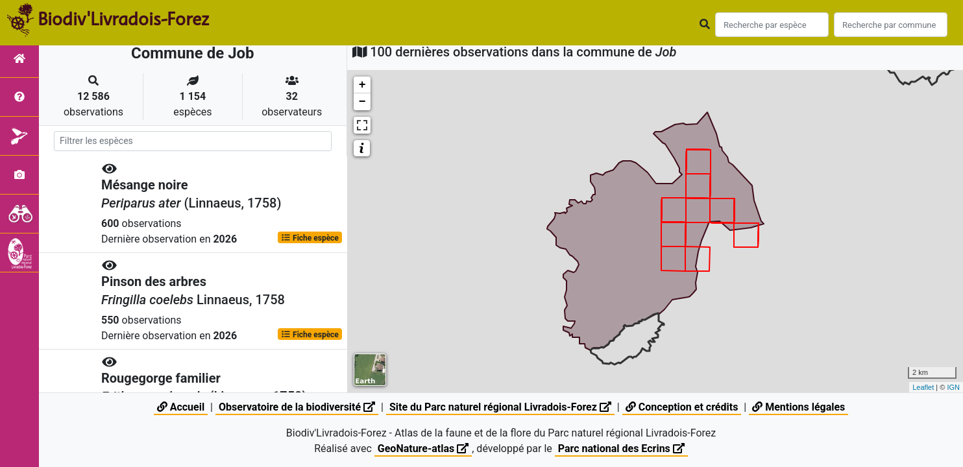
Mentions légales (798, 407)
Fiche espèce (310, 237)
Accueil (180, 407)
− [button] (362, 102)
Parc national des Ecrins (621, 448)
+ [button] (362, 85)
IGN (953, 387)
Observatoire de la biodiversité (297, 407)
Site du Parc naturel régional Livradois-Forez (500, 407)
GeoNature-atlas (423, 448)
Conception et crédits (682, 407)
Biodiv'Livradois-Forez (123, 18)
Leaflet (923, 387)
